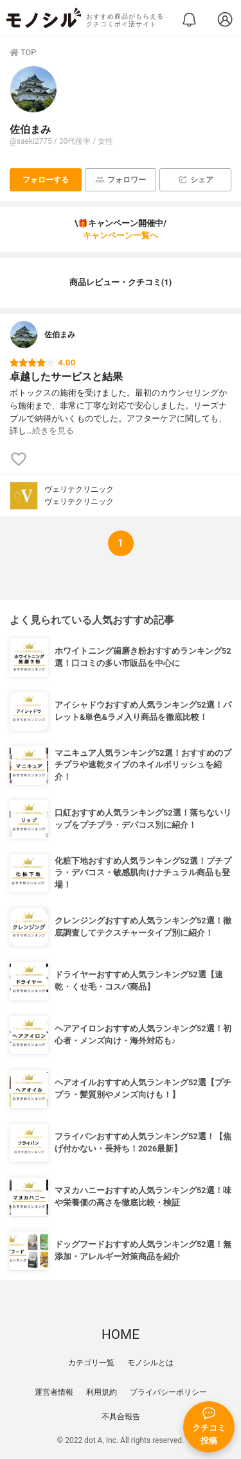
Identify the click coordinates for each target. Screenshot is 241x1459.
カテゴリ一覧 (91, 1362)
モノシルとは (150, 1362)
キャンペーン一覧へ (120, 235)
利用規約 (101, 1392)
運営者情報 (54, 1392)
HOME (120, 1334)
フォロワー (120, 179)
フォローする (45, 179)
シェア (195, 179)
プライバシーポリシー (168, 1392)
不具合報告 (121, 1416)
